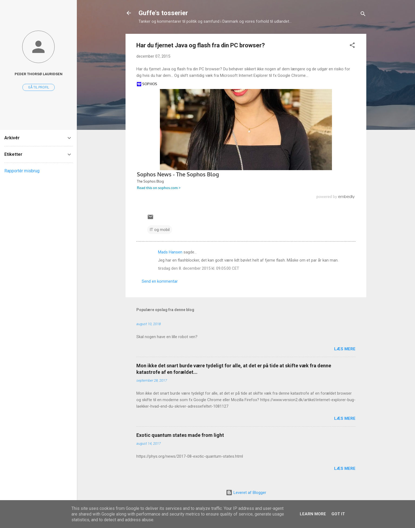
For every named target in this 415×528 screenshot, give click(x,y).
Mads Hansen (170, 252)
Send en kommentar (160, 281)
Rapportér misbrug (21, 170)
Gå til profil (38, 87)
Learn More (313, 514)
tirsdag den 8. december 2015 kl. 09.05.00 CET (198, 268)
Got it (338, 514)
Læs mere (344, 349)
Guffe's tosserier (163, 13)
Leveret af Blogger (246, 492)
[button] (352, 46)
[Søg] (363, 14)
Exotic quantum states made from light (180, 435)
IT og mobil (160, 229)
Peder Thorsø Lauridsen (38, 74)
